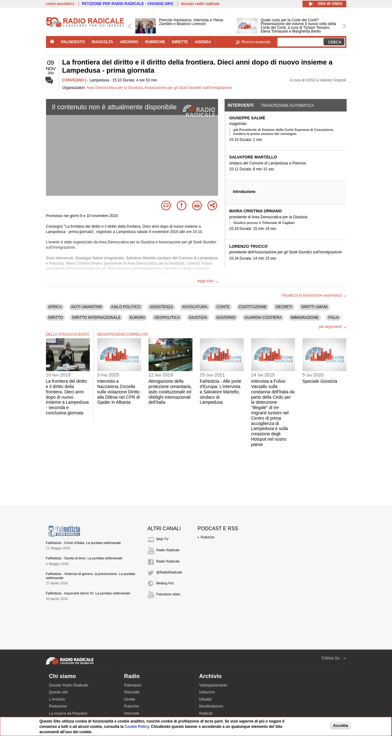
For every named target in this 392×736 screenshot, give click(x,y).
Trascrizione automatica (287, 105)
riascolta (102, 42)
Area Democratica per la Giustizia (115, 88)
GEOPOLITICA (167, 317)
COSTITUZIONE (253, 307)
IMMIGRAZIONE (304, 317)
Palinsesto (132, 685)
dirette (180, 42)
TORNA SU (330, 658)
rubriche (155, 42)
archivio (129, 42)
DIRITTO (55, 317)
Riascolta (132, 692)
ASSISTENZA (161, 307)
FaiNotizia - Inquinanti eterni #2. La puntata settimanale (88, 593)
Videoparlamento (213, 685)
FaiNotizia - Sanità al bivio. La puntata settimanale (84, 558)
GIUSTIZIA (198, 317)
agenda (203, 42)
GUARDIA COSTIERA (263, 317)
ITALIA (333, 317)
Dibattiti (205, 699)
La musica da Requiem (68, 713)
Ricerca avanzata (256, 42)
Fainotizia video (168, 594)
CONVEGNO (73, 80)
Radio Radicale (168, 550)
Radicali (206, 713)
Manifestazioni (211, 706)
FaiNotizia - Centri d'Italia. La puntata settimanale (83, 543)
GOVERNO (225, 317)
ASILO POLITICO (126, 307)
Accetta (340, 725)
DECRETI (284, 307)
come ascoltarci (60, 4)
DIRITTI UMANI (314, 307)
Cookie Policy (137, 726)
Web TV (162, 539)
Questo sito (58, 692)
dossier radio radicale (200, 4)
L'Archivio (57, 699)
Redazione (58, 706)
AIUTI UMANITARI (86, 307)
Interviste (132, 713)
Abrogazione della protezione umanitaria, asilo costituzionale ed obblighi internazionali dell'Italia (170, 392)
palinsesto (73, 42)
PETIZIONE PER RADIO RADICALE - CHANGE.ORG (127, 4)
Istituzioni (207, 692)
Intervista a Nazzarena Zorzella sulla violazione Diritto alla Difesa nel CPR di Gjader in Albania (118, 392)
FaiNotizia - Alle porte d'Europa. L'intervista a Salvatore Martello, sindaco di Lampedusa (221, 392)
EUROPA (137, 317)
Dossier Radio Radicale (68, 685)
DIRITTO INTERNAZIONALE (96, 317)
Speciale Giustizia (320, 381)
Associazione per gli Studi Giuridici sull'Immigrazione (188, 88)
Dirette (129, 699)
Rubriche (208, 537)
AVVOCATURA (194, 307)
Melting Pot (165, 583)
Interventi (241, 105)
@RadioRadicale (169, 572)
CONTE (223, 307)
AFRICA (55, 307)
